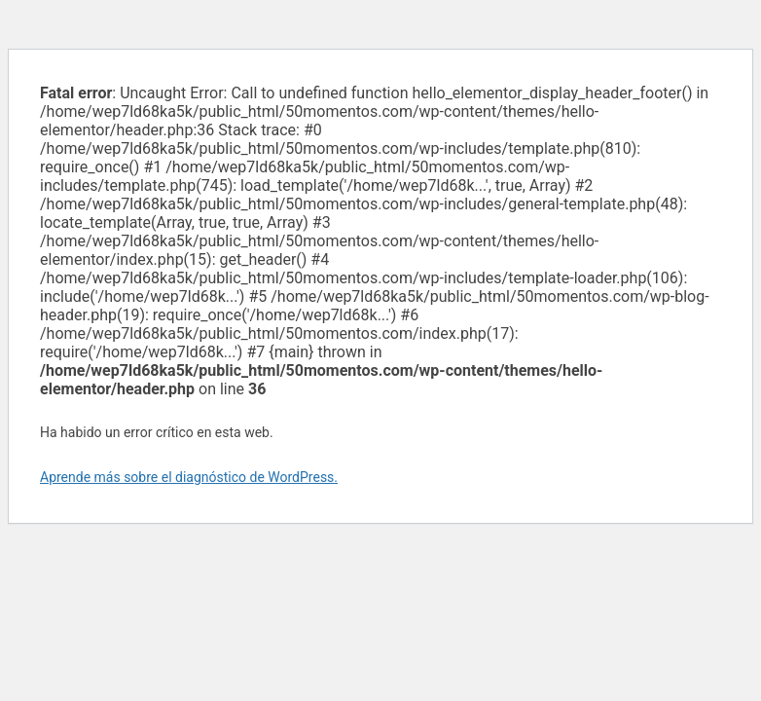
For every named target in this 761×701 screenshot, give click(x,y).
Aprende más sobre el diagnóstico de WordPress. (189, 477)
